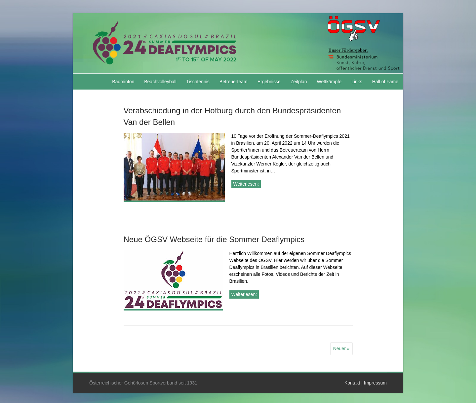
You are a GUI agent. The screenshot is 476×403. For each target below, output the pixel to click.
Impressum (375, 382)
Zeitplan (299, 81)
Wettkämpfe (329, 81)
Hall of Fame (385, 81)
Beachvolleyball (160, 81)
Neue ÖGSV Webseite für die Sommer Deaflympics (214, 239)
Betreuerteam (233, 81)
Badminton (123, 81)
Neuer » (341, 348)
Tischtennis (198, 81)
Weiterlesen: (246, 184)
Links (356, 81)
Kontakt (352, 382)
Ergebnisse (269, 81)
